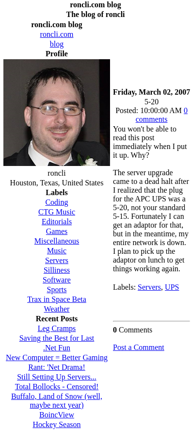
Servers (149, 287)
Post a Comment (138, 347)
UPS (172, 287)
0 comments (162, 114)
